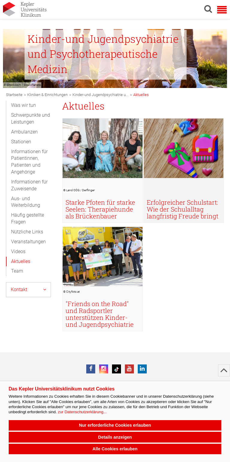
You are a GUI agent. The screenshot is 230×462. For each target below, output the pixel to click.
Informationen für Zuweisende (29, 185)
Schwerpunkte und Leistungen (30, 118)
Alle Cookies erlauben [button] (115, 448)
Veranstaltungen (28, 241)
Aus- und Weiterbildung (25, 202)
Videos (18, 251)
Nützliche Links (27, 232)
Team (17, 271)
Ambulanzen (24, 132)
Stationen (21, 142)
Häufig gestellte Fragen (27, 218)
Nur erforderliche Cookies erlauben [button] (115, 425)
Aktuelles (20, 261)
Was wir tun (23, 105)
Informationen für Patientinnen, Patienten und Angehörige (29, 162)
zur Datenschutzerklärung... (82, 412)
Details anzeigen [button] (115, 437)
